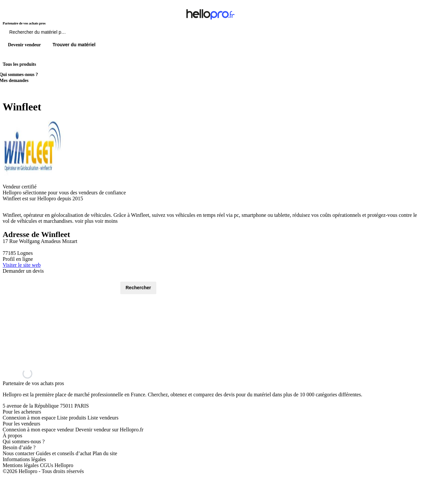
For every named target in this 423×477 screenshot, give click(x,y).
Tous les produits (19, 64)
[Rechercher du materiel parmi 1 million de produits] (74, 34)
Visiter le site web (22, 265)
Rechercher (138, 287)
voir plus (84, 221)
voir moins (106, 221)
